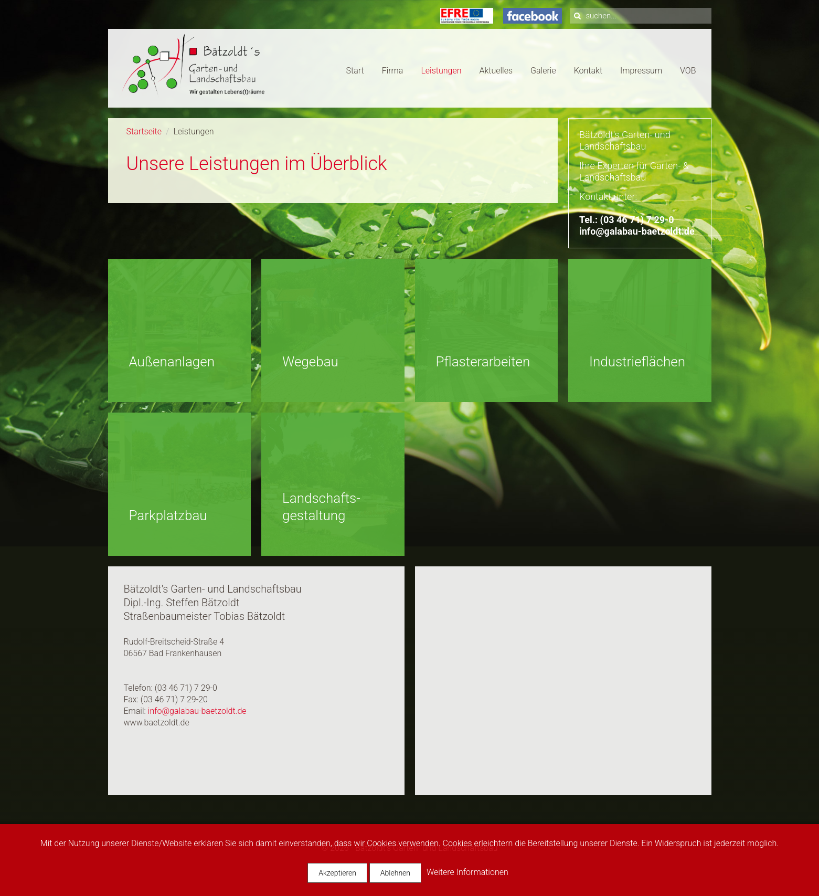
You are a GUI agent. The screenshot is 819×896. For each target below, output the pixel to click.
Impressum (641, 71)
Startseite (144, 131)
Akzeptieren (337, 873)
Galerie (543, 71)
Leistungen (441, 71)
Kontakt (588, 71)
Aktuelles (496, 71)
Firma (392, 71)
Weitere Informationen (467, 872)
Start (355, 71)
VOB (688, 71)
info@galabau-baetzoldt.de (637, 231)
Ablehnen (395, 873)
